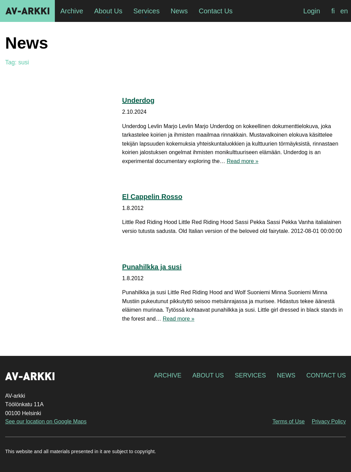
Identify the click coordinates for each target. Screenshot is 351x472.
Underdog (138, 100)
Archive (167, 375)
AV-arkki (27, 11)
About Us (208, 375)
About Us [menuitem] (108, 11)
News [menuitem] (179, 11)
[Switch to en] (344, 11)
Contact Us (326, 375)
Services (250, 375)
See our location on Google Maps (45, 421)
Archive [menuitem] (71, 11)
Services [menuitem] (146, 11)
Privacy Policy (329, 421)
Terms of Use (289, 421)
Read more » (242, 161)
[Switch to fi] (333, 11)
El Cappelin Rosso (152, 196)
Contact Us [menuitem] (216, 11)
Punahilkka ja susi (151, 267)
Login (311, 11)
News (286, 375)
